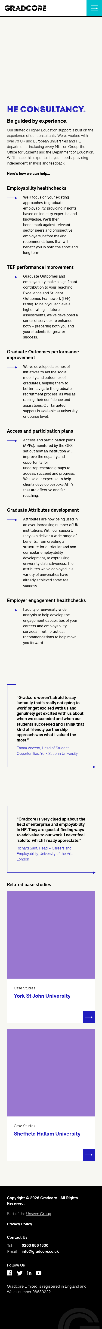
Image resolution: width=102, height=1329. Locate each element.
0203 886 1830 (35, 1245)
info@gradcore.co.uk (40, 1251)
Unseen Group (38, 1213)
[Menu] (94, 8)
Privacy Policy (19, 1224)
